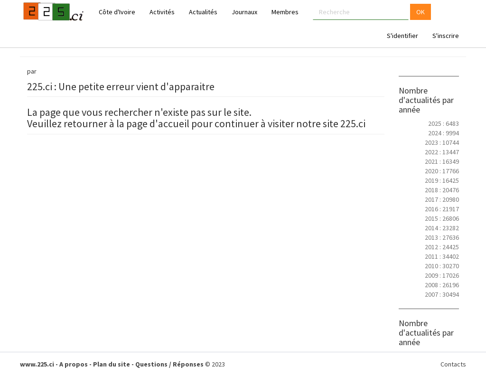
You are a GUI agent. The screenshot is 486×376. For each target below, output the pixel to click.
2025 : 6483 (443, 123)
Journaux (244, 12)
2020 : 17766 (442, 171)
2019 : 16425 (442, 180)
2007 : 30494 (442, 294)
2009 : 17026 (442, 275)
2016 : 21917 (442, 209)
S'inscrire (445, 35)
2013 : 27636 (442, 237)
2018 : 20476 (442, 190)
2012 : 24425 (442, 247)
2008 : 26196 (442, 285)
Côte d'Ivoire (117, 12)
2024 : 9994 (443, 133)
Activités (162, 12)
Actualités (203, 12)
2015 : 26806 (442, 218)
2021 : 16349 (442, 161)
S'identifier (402, 35)
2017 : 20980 (442, 199)
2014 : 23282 (442, 228)
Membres (285, 12)
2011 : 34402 (442, 256)
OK (420, 12)
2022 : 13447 (442, 152)
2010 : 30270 (442, 266)
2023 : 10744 (442, 142)
